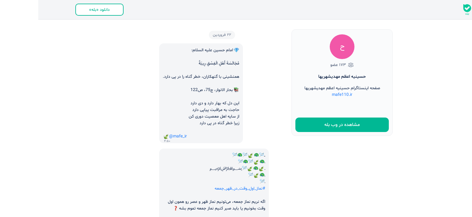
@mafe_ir (140, 136)
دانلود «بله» (61, 10)
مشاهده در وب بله (304, 124)
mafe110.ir (304, 95)
